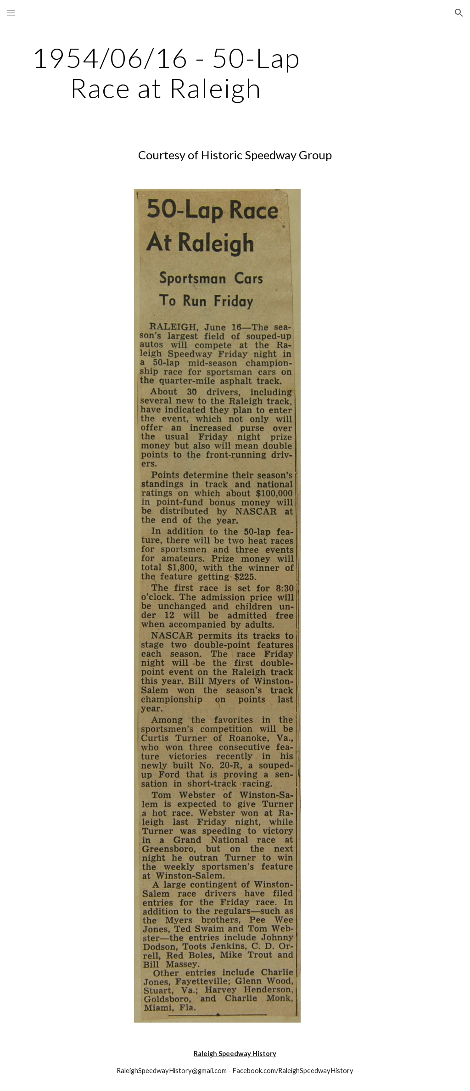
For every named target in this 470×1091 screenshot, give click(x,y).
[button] (11, 12)
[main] (166, 73)
